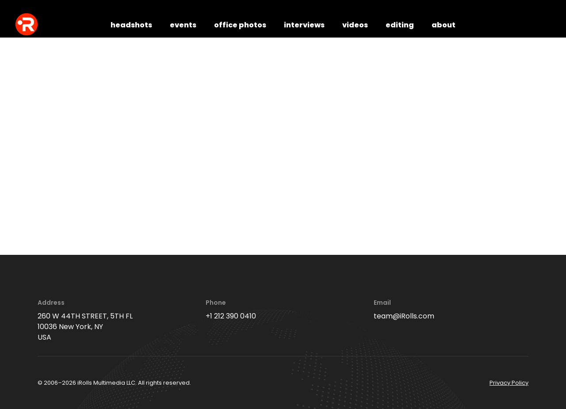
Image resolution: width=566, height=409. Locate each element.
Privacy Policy (509, 383)
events (183, 25)
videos (355, 25)
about (443, 25)
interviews (304, 25)
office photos (240, 25)
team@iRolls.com (404, 316)
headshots (131, 25)
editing (400, 25)
